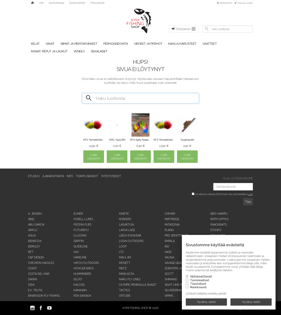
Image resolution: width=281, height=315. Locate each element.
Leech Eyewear (130, 235)
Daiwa (32, 279)
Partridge (172, 219)
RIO (167, 246)
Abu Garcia (36, 224)
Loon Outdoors (131, 241)
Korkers (125, 219)
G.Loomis (80, 235)
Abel (31, 219)
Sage (168, 251)
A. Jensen (35, 213)
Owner (170, 213)
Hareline (80, 257)
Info (41, 2)
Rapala (170, 241)
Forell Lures (83, 219)
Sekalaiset (99, 51)
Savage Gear (174, 262)
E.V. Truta (35, 290)
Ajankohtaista (56, 2)
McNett (124, 262)
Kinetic (124, 213)
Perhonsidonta (115, 44)
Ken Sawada (82, 295)
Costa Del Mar (38, 273)
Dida (31, 284)
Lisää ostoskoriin (93, 156)
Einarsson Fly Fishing (44, 295)
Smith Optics (219, 219)
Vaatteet (210, 44)
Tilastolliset (198, 283)
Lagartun (126, 224)
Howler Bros (84, 268)
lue (250, 194)
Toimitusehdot (77, 2)
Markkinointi (198, 287)
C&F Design (36, 257)
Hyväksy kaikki (251, 301)
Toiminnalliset (199, 280)
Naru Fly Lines (129, 279)
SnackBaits (218, 224)
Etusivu (34, 176)
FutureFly (81, 230)
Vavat (50, 44)
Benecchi (34, 241)
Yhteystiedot (97, 2)
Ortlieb (124, 295)
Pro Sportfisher (177, 235)
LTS (121, 251)
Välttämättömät (201, 276)
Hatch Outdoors (86, 262)
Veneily (79, 51)
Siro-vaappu (219, 213)
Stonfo (215, 230)
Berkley (34, 246)
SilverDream (174, 290)
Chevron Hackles (41, 262)
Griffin (79, 241)
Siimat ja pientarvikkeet (78, 44)
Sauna (169, 257)
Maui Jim (125, 257)
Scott (169, 273)
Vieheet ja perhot (148, 44)
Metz (123, 268)
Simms (169, 295)
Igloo (78, 279)
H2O (76, 251)
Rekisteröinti (226, 3)
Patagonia (172, 224)
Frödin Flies (82, 224)
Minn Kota (126, 273)
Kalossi (79, 284)
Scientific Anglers (178, 268)
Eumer (78, 213)
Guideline (81, 246)
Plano (169, 230)
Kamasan (80, 290)
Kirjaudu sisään (245, 3)
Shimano (171, 279)
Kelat (35, 44)
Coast (32, 268)
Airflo (32, 230)
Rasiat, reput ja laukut (49, 51)
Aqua (32, 235)
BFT (30, 251)
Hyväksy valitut (206, 301)
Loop (122, 246)
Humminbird (82, 273)
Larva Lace (127, 230)
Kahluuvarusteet (182, 44)
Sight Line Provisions (180, 284)
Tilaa (248, 201)
